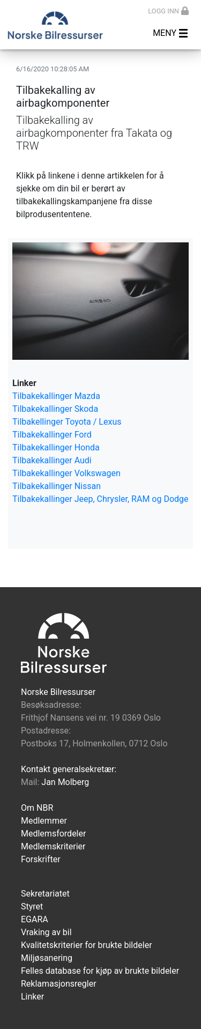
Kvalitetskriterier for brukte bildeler (86, 945)
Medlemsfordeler (53, 833)
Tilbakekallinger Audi (52, 460)
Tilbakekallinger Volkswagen (66, 473)
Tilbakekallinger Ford (52, 435)
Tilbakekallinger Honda (56, 447)
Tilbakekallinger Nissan (56, 486)
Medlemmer (44, 821)
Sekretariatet (45, 894)
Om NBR (37, 808)
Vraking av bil (46, 932)
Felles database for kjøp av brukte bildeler (100, 971)
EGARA (34, 919)
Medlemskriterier (53, 846)
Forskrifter (41, 859)
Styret (32, 906)
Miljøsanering (46, 958)
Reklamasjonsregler (58, 984)
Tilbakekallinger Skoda (55, 409)
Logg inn (168, 11)
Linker (32, 996)
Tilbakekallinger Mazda (56, 396)
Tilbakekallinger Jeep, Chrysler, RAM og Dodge (100, 499)
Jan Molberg (65, 782)
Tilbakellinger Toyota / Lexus (66, 422)
